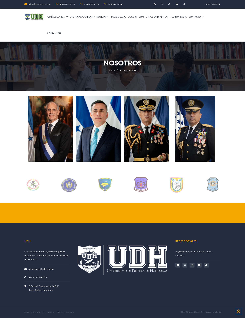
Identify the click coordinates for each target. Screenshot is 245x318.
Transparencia (178, 17)
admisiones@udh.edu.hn (41, 269)
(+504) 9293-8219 (38, 277)
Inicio (112, 70)
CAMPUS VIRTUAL (212, 4)
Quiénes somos (57, 17)
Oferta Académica (38, 312)
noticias (103, 17)
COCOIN (132, 17)
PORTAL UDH (54, 33)
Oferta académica (82, 17)
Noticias (60, 312)
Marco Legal (118, 17)
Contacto (196, 17)
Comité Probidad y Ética (153, 17)
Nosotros (51, 312)
